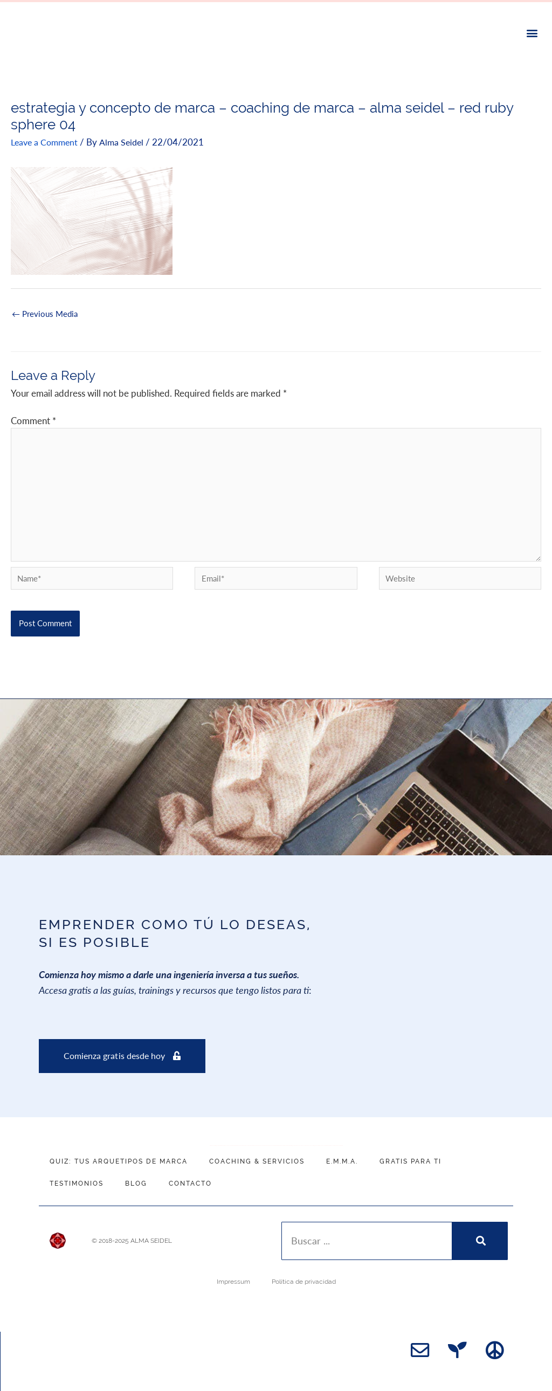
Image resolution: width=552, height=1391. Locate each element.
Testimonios (77, 1183)
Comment (33, 420)
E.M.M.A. (342, 1161)
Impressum (233, 1281)
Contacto (190, 1183)
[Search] (479, 1240)
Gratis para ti (410, 1161)
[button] (532, 33)
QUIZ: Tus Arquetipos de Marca (119, 1161)
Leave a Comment (46, 141)
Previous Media (45, 315)
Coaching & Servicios (257, 1161)
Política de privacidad (304, 1281)
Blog (136, 1183)
